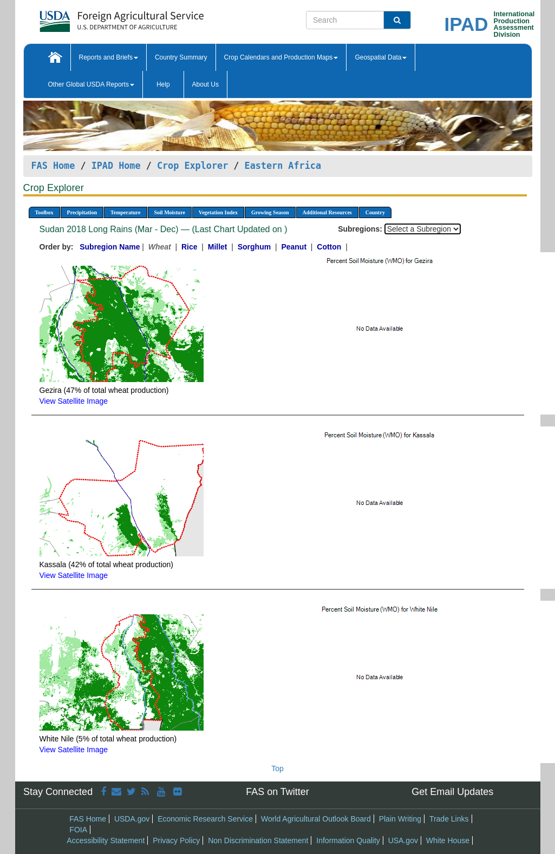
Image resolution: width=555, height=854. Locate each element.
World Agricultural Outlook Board (316, 818)
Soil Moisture (169, 212)
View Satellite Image (74, 401)
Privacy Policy (176, 840)
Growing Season (270, 212)
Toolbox (44, 212)
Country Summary (181, 57)
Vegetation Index (218, 212)
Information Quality (348, 840)
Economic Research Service (205, 818)
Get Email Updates (452, 791)
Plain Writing (400, 818)
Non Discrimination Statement (258, 840)
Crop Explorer (192, 165)
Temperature (125, 212)
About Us (205, 84)
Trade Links (449, 818)
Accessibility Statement (106, 840)
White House (447, 840)
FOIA (78, 829)
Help (163, 84)
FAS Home (53, 165)
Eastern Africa (283, 165)
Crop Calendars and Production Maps (281, 57)
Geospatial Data (381, 57)
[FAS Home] (94, 17)
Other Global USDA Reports (91, 84)
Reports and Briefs (108, 57)
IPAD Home (116, 165)
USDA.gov (131, 818)
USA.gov (403, 840)
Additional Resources (327, 212)
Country (375, 212)
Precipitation (82, 212)
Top (277, 768)
